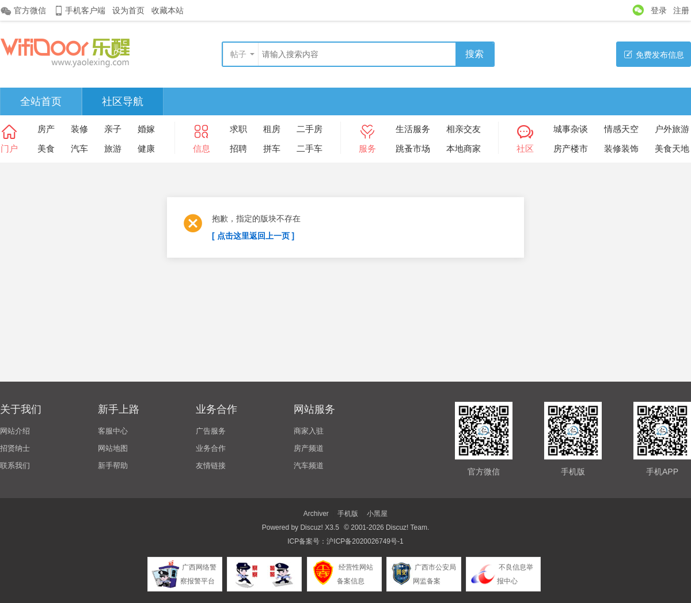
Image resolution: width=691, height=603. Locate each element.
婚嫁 (146, 129)
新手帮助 (113, 465)
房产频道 (309, 448)
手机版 (347, 514)
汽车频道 (309, 465)
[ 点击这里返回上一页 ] (253, 235)
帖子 (238, 54)
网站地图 (113, 448)
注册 (681, 10)
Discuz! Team (406, 527)
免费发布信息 (654, 54)
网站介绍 (15, 431)
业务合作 (211, 448)
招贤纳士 (15, 448)
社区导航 (122, 101)
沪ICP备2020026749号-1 (364, 541)
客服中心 (113, 431)
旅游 (113, 148)
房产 (46, 129)
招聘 (238, 148)
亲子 (113, 129)
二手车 (309, 148)
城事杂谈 (570, 129)
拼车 (271, 148)
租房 (271, 129)
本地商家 (463, 148)
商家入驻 (309, 431)
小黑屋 (377, 514)
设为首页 (128, 10)
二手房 (309, 129)
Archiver (316, 514)
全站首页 (41, 101)
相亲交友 (463, 129)
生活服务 (413, 129)
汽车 (79, 148)
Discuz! (311, 527)
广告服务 (211, 431)
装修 (79, 129)
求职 (238, 129)
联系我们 (15, 465)
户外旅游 (672, 129)
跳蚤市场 (413, 148)
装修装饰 (621, 148)
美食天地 (672, 148)
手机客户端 (79, 11)
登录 (659, 10)
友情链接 (211, 465)
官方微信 (23, 11)
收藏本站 (167, 10)
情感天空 (621, 129)
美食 (46, 148)
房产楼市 (570, 148)
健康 (146, 148)
